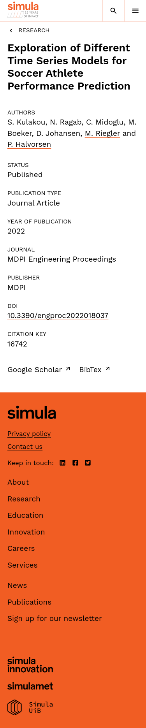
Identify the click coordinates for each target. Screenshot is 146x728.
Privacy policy (29, 434)
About (18, 482)
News (17, 585)
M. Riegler (102, 133)
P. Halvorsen (29, 144)
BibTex (95, 369)
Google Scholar (39, 369)
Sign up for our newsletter (54, 618)
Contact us (24, 446)
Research (28, 30)
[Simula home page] (31, 424)
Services (22, 565)
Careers (21, 548)
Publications (29, 602)
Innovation (26, 532)
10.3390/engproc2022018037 (57, 315)
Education (25, 515)
